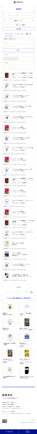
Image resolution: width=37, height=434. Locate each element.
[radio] (10, 58)
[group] (18, 58)
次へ (31, 292)
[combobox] (18, 42)
